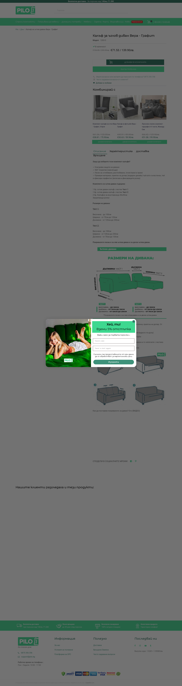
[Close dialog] (133, 321)
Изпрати (113, 362)
